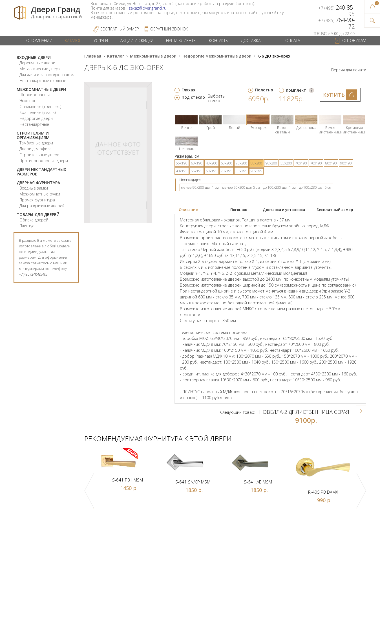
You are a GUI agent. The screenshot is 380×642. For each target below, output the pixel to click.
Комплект (296, 90)
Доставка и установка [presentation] (284, 209)
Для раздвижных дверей (42, 205)
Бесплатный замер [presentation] (335, 209)
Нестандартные (34, 124)
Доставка (250, 40)
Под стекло (193, 97)
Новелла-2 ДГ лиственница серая (304, 411)
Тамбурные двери (36, 143)
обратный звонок (169, 29)
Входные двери (34, 57)
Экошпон (27, 100)
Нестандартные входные (42, 80)
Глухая (188, 90)
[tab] (200, 210)
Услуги (101, 40)
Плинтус (26, 225)
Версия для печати (348, 70)
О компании (39, 40)
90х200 (271, 163)
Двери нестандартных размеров (41, 172)
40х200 (211, 163)
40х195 (181, 171)
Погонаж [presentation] (238, 209)
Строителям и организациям (33, 135)
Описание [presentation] (188, 209)
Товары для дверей (38, 214)
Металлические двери (40, 68)
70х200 (241, 163)
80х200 (256, 163)
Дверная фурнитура (38, 182)
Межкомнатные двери (41, 89)
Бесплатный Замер (119, 29)
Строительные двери (39, 154)
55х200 (286, 163)
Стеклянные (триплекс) (40, 106)
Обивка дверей (33, 220)
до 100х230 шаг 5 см (315, 187)
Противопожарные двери (43, 160)
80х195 (241, 171)
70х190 (316, 163)
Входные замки (33, 188)
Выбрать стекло (216, 98)
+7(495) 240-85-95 (33, 274)
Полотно (264, 90)
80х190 (331, 163)
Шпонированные (35, 94)
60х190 (196, 163)
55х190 (181, 163)
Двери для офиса (35, 148)
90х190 (346, 163)
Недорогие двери (36, 118)
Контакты (219, 40)
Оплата (292, 40)
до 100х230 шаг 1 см (279, 187)
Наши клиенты (181, 40)
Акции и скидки (137, 40)
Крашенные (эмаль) (37, 112)
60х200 (226, 163)
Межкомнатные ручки (39, 194)
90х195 (256, 171)
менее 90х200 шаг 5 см (241, 187)
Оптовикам (354, 40)
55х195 (196, 171)
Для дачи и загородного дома (47, 74)
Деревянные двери (37, 62)
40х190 (301, 163)
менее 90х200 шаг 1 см (200, 187)
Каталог (73, 40)
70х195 (226, 171)
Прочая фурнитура (37, 200)
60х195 (211, 171)
